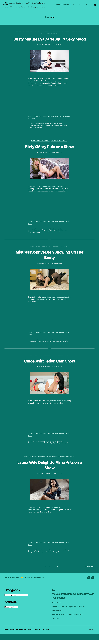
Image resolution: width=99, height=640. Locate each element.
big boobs (32, 447)
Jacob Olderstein (45, 158)
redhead (48, 131)
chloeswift (55, 447)
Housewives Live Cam (56, 31)
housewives (46, 129)
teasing (32, 133)
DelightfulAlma (40, 556)
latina (67, 556)
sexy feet (50, 348)
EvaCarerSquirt (37, 129)
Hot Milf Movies (42, 31)
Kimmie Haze (57, 609)
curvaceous (46, 235)
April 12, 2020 (58, 269)
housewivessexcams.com (37, 237)
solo (52, 131)
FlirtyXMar (53, 235)
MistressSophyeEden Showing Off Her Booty (49, 260)
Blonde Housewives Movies (40, 147)
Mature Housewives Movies (74, 31)
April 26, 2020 (58, 158)
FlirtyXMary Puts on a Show (49, 152)
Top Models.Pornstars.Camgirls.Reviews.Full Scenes (72, 599)
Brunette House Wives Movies (25, 31)
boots (31, 346)
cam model (42, 346)
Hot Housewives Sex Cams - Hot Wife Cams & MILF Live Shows (26, 4)
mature (55, 85)
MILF (50, 237)
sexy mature (61, 237)
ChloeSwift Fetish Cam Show (49, 367)
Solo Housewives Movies (49, 33)
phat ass (55, 237)
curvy (31, 129)
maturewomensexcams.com (37, 131)
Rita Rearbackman (45, 50)
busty (43, 447)
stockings (57, 131)
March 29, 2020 (58, 373)
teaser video (63, 131)
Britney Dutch (57, 617)
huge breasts (48, 449)
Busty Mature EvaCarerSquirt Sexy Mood (49, 42)
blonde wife (33, 235)
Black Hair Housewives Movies (40, 361)
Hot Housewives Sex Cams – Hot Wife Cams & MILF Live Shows (30, 636)
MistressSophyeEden (36, 348)
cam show (40, 235)
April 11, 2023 (58, 50)
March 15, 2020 (58, 480)
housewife (59, 235)
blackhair (38, 447)
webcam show (39, 133)
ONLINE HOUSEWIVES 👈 (63, 5)
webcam (38, 238)
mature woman (59, 129)
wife (69, 348)
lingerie (52, 129)
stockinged (54, 87)
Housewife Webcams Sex (80, 5)
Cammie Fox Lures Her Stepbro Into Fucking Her (70, 613)
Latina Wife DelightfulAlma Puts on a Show (49, 471)
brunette (36, 346)
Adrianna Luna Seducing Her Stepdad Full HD (68, 620)
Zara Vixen (56, 624)
